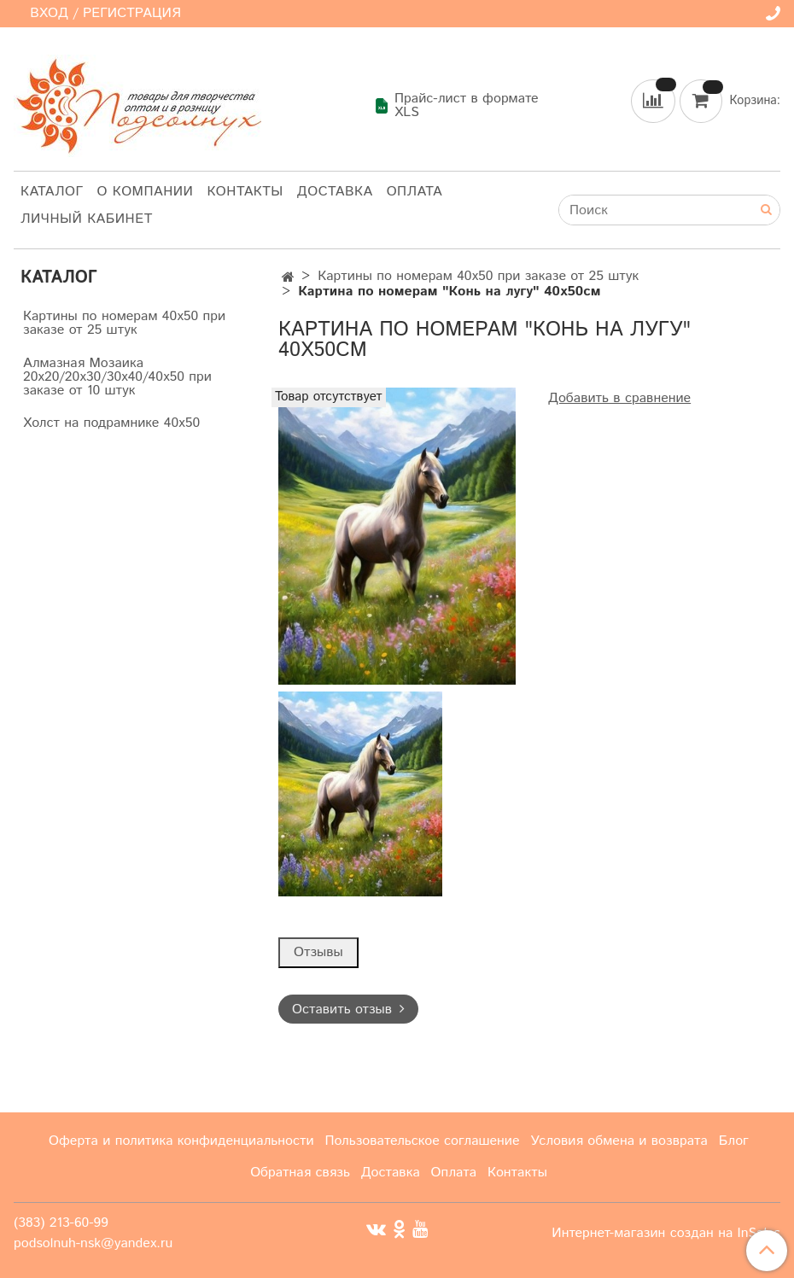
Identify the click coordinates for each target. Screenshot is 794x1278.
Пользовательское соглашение (421, 1141)
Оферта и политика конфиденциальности (181, 1141)
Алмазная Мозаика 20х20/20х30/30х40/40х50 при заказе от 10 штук (117, 376)
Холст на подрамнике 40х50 (111, 423)
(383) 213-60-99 (61, 1223)
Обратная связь (300, 1172)
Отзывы (318, 952)
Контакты (245, 191)
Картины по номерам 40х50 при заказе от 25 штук (478, 276)
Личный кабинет (86, 219)
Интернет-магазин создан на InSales (666, 1233)
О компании (145, 191)
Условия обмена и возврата (619, 1141)
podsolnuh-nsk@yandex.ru (93, 1243)
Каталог (52, 191)
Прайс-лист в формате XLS (456, 106)
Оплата (415, 191)
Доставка (335, 191)
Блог (734, 1141)
